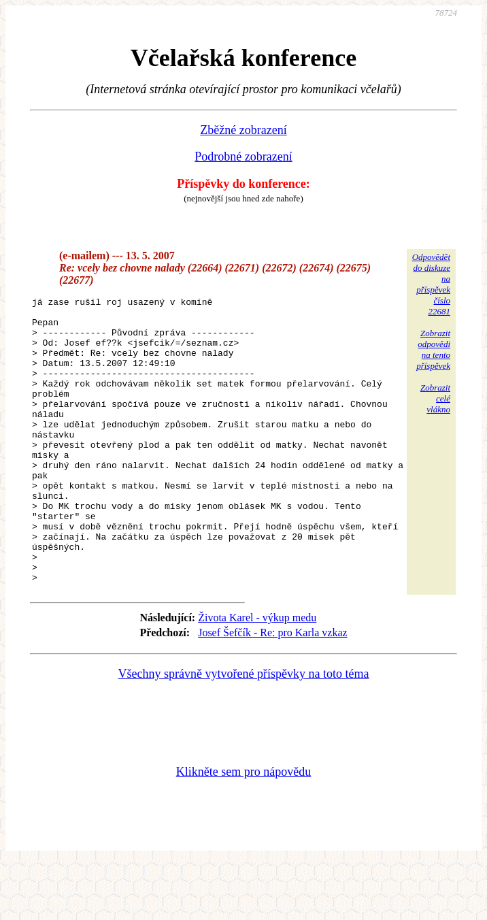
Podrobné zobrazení (243, 156)
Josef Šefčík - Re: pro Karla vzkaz (272, 689)
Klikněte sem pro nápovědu (243, 829)
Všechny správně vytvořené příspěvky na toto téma (243, 731)
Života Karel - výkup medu (257, 674)
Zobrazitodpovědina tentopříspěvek (433, 349)
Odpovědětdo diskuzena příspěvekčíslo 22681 (431, 284)
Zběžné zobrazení (243, 130)
